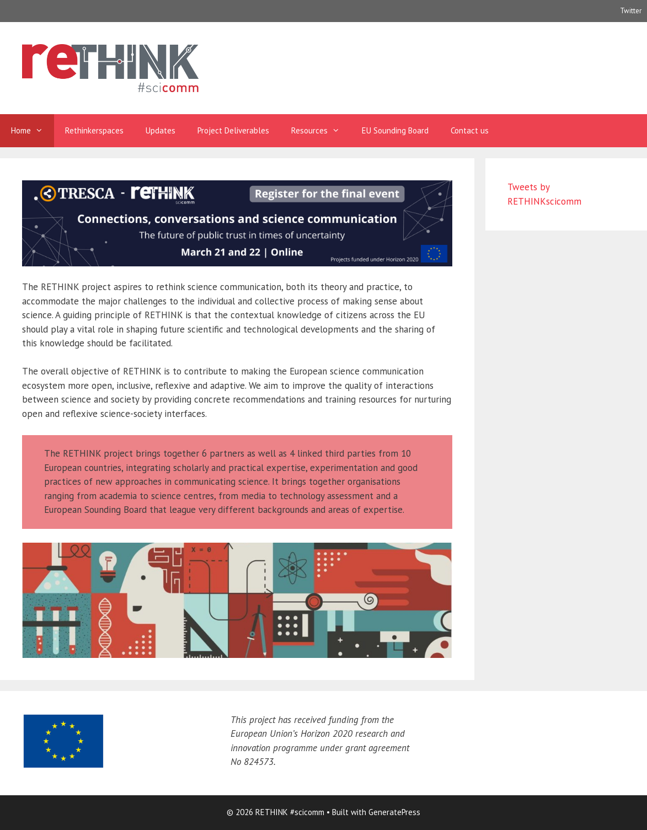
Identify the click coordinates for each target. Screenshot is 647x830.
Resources (321, 130)
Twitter (630, 10)
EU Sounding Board (395, 130)
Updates (160, 130)
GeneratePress (394, 812)
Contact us (470, 130)
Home (32, 130)
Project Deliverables (233, 130)
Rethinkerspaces (94, 130)
